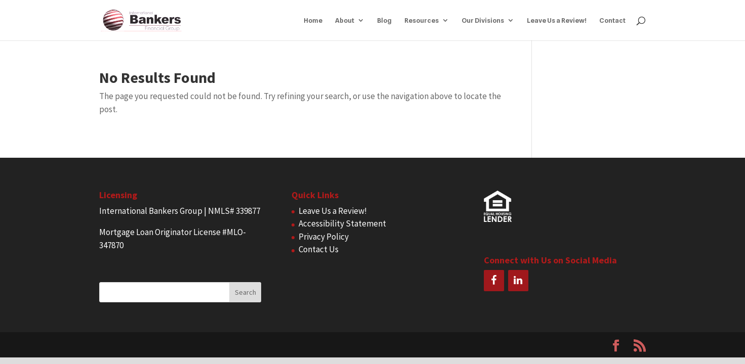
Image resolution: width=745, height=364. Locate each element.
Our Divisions (483, 20)
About (344, 20)
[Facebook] (494, 280)
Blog (384, 20)
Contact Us (319, 249)
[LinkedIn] (518, 280)
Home (313, 20)
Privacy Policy (324, 236)
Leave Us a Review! (557, 20)
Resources (421, 20)
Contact (612, 20)
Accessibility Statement (342, 223)
